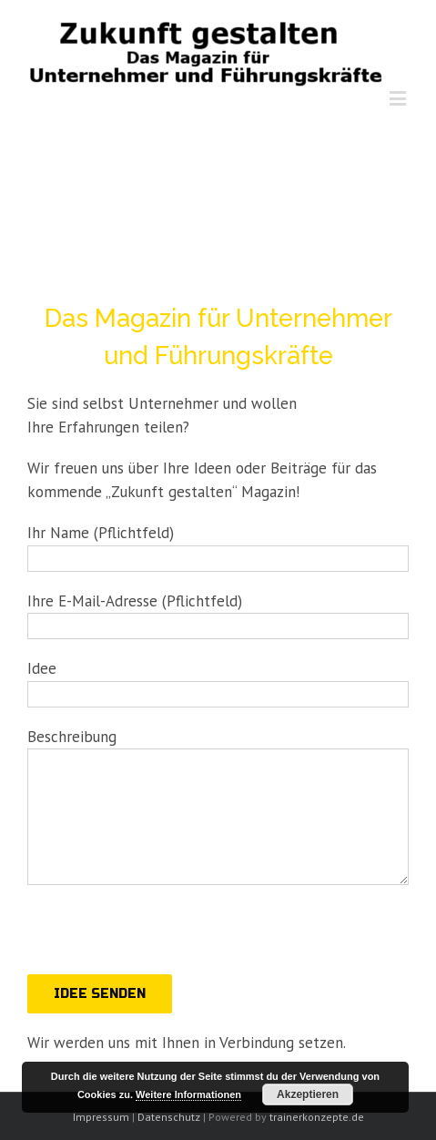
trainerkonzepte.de (316, 1117)
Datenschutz (168, 1117)
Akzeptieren (308, 1094)
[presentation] (165, 938)
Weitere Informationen (188, 1094)
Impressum (101, 1117)
